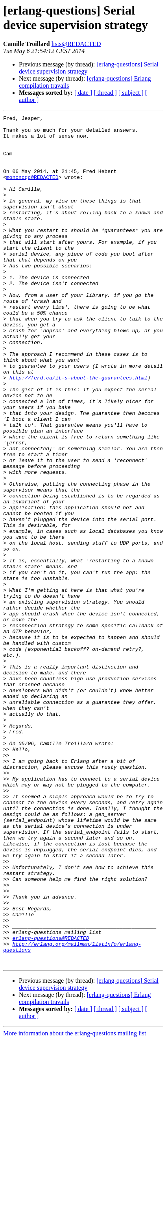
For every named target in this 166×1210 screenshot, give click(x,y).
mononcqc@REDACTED (32, 189)
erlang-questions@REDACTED (50, 1103)
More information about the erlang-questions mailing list (74, 1203)
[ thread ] (105, 92)
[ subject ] (131, 92)
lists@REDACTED (76, 44)
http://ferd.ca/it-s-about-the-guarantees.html (78, 430)
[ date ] (83, 92)
